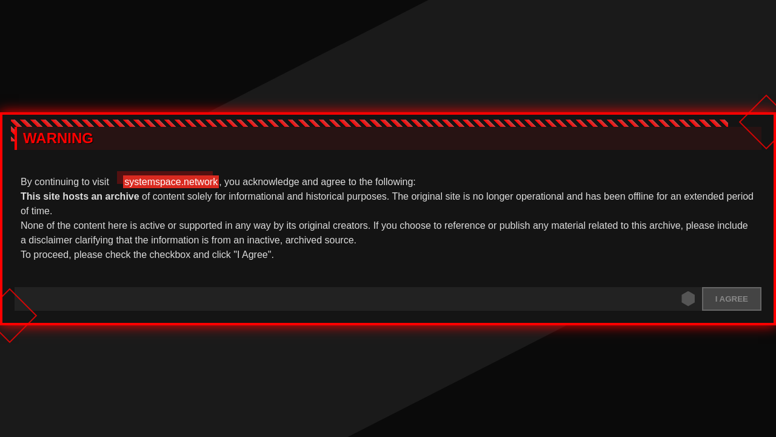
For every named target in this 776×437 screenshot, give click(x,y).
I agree (731, 298)
